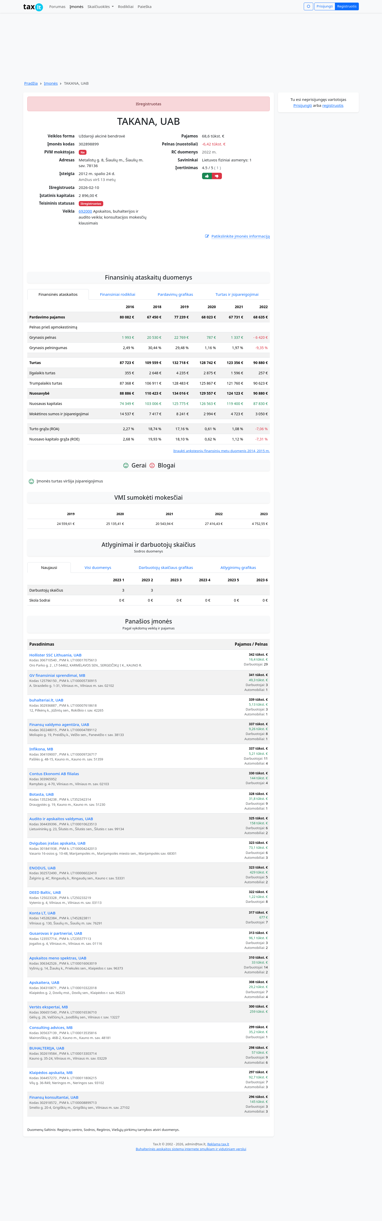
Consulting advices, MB (51, 1092)
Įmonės (76, 6)
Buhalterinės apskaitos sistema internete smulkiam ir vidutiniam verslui (191, 1214)
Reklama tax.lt (218, 1209)
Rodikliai (125, 6)
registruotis (332, 105)
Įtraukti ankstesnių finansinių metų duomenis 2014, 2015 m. (221, 516)
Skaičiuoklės (99, 6)
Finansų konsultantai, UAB (54, 1162)
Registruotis (347, 6)
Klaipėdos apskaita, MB (51, 1137)
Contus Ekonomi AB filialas (54, 839)
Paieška (145, 6)
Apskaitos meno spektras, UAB (57, 1023)
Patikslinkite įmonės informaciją (237, 236)
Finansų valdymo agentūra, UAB (59, 789)
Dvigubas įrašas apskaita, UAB (57, 908)
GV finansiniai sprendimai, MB (57, 740)
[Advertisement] (148, 318)
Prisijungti (325, 6)
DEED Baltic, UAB (45, 957)
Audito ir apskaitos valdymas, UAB (61, 884)
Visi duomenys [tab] (98, 632)
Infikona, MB (41, 814)
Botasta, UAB (41, 859)
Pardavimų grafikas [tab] (175, 359)
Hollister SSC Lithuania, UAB (55, 720)
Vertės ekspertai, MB (48, 1072)
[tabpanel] (148, 443)
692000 (85, 211)
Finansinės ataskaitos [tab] (58, 359)
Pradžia (31, 83)
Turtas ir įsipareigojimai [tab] (236, 359)
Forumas (57, 6)
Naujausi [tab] (49, 632)
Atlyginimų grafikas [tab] (238, 632)
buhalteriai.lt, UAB (46, 765)
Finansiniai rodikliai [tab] (117, 359)
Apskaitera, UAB (44, 1047)
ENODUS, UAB (42, 933)
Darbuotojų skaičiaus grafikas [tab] (166, 632)
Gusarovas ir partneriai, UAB (55, 998)
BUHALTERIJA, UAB (46, 1113)
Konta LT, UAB (42, 978)
